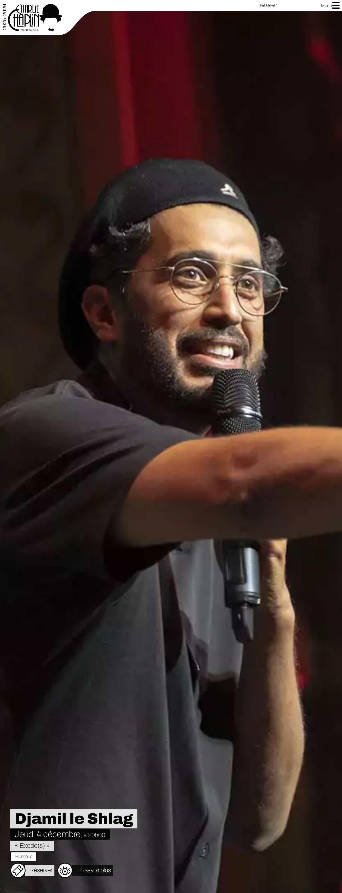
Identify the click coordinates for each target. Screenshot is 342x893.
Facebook (291, 5)
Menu (330, 5)
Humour (23, 856)
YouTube (308, 5)
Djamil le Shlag (74, 818)
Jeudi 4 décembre (60, 834)
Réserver (268, 5)
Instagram (299, 5)
